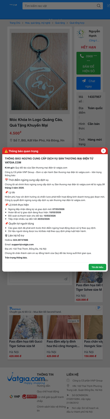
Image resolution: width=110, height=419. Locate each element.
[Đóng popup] (103, 150)
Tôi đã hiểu (97, 267)
